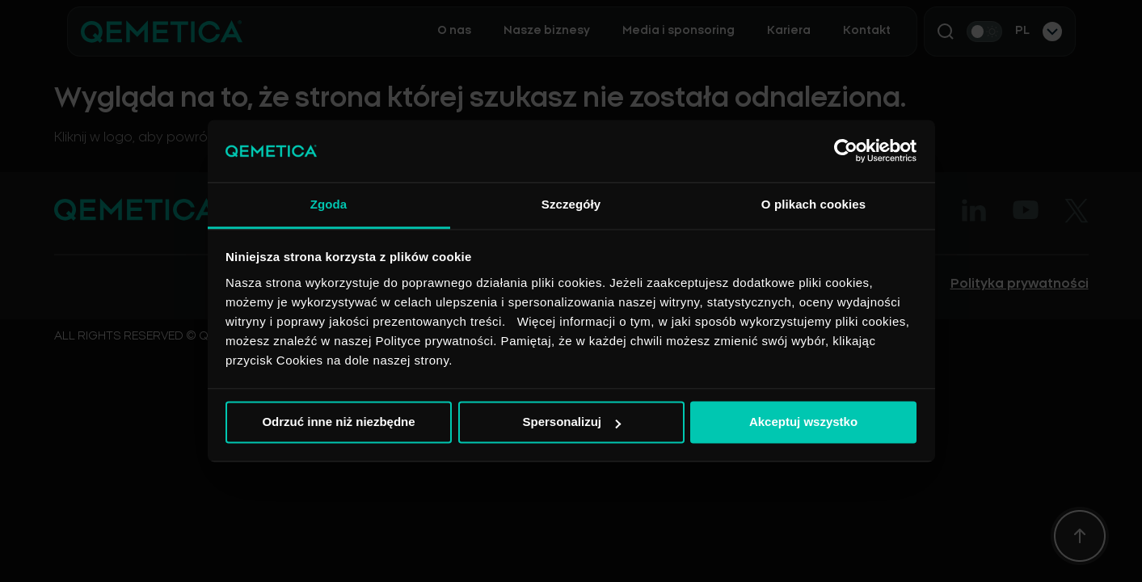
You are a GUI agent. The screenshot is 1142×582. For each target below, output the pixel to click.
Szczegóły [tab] (571, 204)
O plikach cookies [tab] (813, 204)
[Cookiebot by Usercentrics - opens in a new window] (846, 151)
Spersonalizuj (571, 422)
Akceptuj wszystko (803, 422)
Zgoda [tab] (329, 204)
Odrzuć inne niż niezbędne (338, 422)
